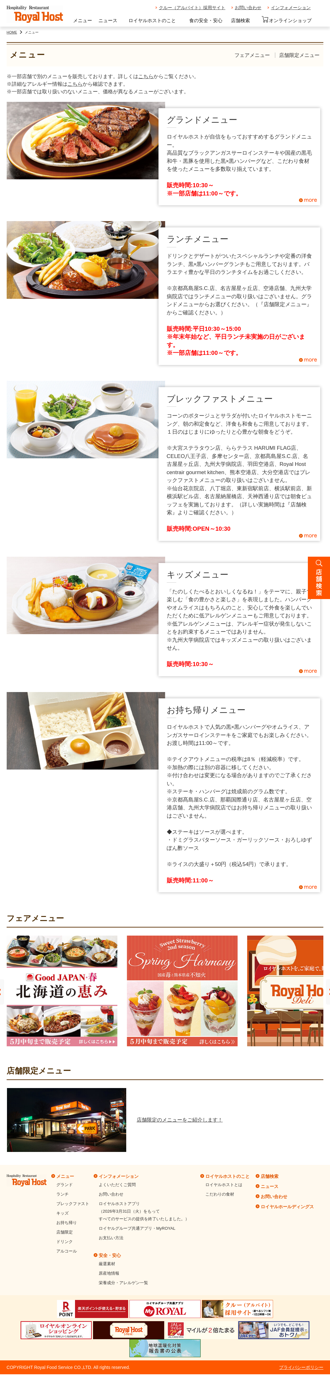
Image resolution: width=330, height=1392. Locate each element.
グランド (64, 1184)
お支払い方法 (111, 1237)
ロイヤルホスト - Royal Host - (35, 14)
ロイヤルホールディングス (287, 1206)
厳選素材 (107, 1263)
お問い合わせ (248, 7)
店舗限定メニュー (299, 55)
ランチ (62, 1194)
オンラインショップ (286, 19)
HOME (12, 32)
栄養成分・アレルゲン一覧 (123, 1282)
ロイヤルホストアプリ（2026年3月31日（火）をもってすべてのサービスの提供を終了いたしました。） (144, 1211)
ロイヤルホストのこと (152, 20)
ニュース (107, 20)
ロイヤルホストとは (223, 1184)
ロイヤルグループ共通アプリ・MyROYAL (137, 1228)
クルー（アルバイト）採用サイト (192, 7)
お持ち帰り (66, 1222)
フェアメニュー (252, 55)
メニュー (82, 20)
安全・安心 (110, 1255)
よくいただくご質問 (117, 1184)
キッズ (62, 1213)
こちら (145, 76)
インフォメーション (291, 7)
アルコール (66, 1251)
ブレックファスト (72, 1203)
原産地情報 (109, 1273)
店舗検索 (240, 20)
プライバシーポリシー (301, 1367)
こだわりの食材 (219, 1194)
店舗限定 (64, 1232)
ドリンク (64, 1241)
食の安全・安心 (205, 20)
